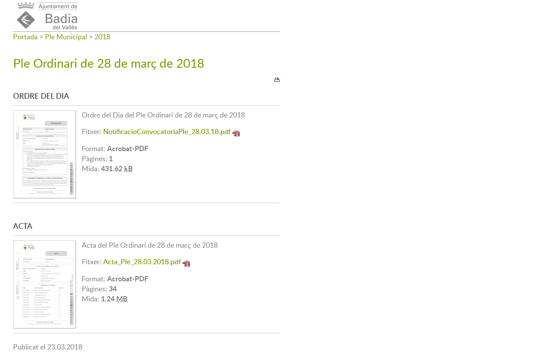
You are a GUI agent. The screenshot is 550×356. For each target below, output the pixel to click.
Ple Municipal (66, 36)
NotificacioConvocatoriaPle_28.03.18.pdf (167, 131)
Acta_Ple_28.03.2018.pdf (142, 261)
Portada (25, 36)
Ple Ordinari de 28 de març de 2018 (108, 63)
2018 (102, 36)
